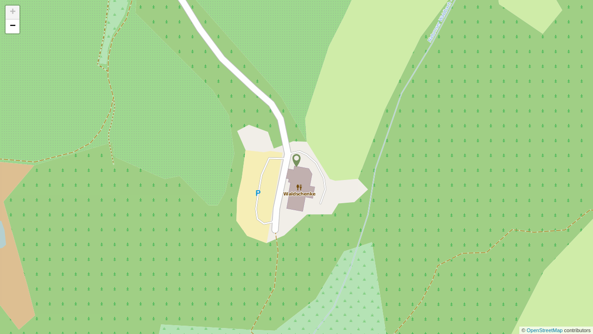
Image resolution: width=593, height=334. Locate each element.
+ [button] (13, 12)
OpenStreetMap (545, 330)
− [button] (13, 26)
